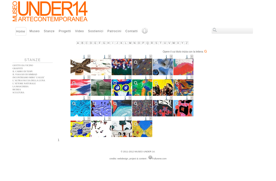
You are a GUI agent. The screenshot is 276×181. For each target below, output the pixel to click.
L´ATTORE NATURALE (24, 83)
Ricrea (17, 89)
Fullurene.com (157, 158)
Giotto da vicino (23, 65)
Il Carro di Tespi (22, 71)
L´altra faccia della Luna (29, 80)
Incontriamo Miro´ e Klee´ (29, 77)
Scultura (18, 92)
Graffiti (18, 68)
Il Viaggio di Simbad (25, 74)
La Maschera (21, 86)
